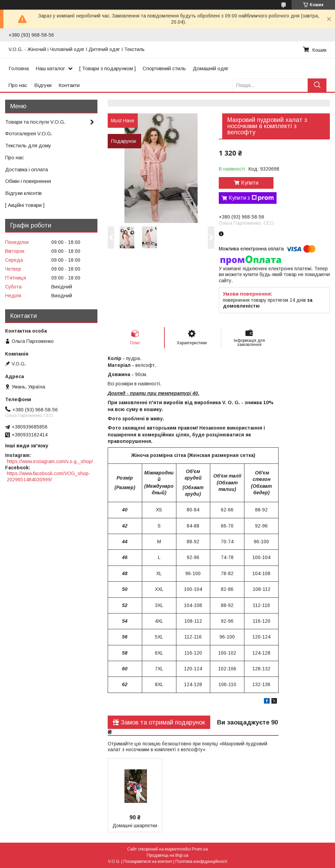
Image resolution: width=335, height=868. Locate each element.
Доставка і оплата (26, 169)
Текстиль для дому (28, 145)
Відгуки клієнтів (23, 193)
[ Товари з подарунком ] (107, 68)
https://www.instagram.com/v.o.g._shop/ (50, 461)
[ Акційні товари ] (24, 205)
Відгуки (43, 85)
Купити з (251, 198)
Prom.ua (200, 849)
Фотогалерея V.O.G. (28, 133)
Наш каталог (50, 68)
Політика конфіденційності (201, 861)
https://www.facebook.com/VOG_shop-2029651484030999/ (48, 476)
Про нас (18, 85)
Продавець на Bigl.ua (167, 855)
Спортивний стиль (164, 68)
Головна (19, 68)
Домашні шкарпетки (134, 825)
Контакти (69, 85)
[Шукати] (317, 85)
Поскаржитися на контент (147, 861)
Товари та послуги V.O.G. (35, 122)
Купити (249, 183)
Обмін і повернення (28, 181)
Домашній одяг (210, 68)
